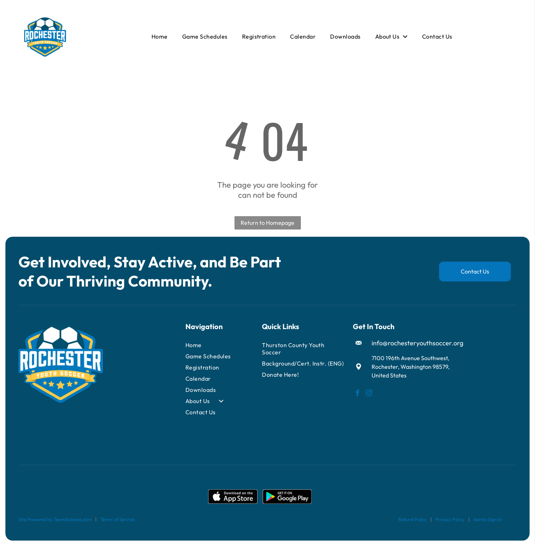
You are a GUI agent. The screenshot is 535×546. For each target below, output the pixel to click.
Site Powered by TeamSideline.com (55, 519)
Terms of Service (117, 519)
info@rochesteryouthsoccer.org (417, 343)
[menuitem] (159, 36)
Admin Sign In (487, 519)
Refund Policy (412, 519)
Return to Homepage (267, 222)
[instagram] (369, 394)
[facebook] (358, 394)
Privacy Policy (450, 519)
